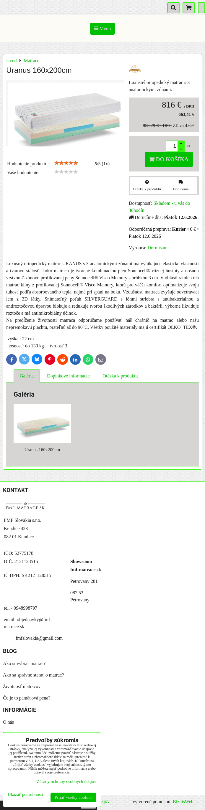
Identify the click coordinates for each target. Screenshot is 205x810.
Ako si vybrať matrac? (24, 663)
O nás (8, 722)
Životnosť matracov (21, 686)
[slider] (66, 163)
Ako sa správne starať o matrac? (33, 674)
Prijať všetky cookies (73, 797)
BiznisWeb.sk (186, 801)
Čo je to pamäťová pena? (27, 697)
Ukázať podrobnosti (25, 794)
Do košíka (168, 159)
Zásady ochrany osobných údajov (66, 781)
